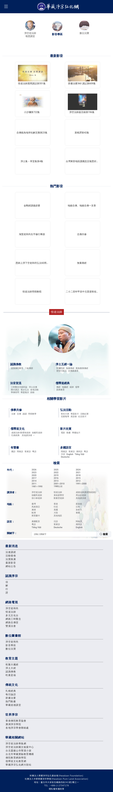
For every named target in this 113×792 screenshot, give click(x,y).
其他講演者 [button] (28, 435)
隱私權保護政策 (56, 788)
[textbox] (64, 534)
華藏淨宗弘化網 (58, 7)
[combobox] (71, 534)
